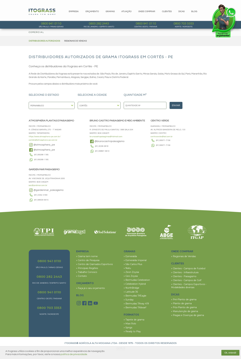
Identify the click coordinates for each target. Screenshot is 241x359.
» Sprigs (128, 327)
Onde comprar (146, 11)
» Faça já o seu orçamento (90, 288)
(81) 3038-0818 (101, 146)
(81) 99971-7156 (163, 140)
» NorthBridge (131, 287)
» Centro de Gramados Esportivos (94, 264)
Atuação (126, 11)
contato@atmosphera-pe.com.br (43, 140)
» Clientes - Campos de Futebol (188, 268)
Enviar (176, 105)
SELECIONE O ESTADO (44, 95)
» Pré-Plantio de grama (183, 299)
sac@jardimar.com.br (38, 185)
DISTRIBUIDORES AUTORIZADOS (44, 41)
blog (194, 11)
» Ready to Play (132, 331)
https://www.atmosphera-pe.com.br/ (45, 137)
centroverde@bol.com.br (162, 137)
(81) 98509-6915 (41, 200)
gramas (110, 11)
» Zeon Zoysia (131, 272)
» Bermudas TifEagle (135, 295)
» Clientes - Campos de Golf (186, 280)
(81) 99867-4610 (102, 151)
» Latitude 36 (131, 291)
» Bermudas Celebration (137, 280)
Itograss (42, 12)
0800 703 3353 (183, 23)
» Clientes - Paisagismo (183, 276)
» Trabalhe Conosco (86, 272)
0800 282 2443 (99, 23)
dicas (181, 11)
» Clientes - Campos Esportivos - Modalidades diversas (188, 286)
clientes (167, 11)
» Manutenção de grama (184, 311)
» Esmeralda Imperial (135, 260)
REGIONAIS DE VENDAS (75, 41)
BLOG (80, 295)
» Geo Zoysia (131, 276)
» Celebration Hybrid (135, 283)
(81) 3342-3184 (40, 195)
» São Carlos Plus (133, 264)
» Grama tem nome (87, 256)
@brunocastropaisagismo (107, 141)
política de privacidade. (74, 354)
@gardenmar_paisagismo (46, 190)
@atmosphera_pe (42, 145)
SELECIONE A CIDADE (92, 95)
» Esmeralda (130, 256)
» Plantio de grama (181, 303)
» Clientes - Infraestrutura (184, 272)
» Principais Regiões (87, 268)
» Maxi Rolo (130, 323)
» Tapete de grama (134, 319)
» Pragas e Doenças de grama (187, 315)
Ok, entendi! (230, 352)
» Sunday (129, 299)
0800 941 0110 (51, 23)
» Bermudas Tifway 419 (136, 303)
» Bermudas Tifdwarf (135, 307)
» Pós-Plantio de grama (184, 307)
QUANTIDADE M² (135, 95)
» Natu (127, 268)
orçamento (92, 11)
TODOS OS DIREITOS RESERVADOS (156, 343)
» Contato (81, 276)
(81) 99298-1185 (41, 155)
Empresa (74, 11)
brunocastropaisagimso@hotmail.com (106, 137)
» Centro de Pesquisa (87, 260)
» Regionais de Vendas (183, 256)
